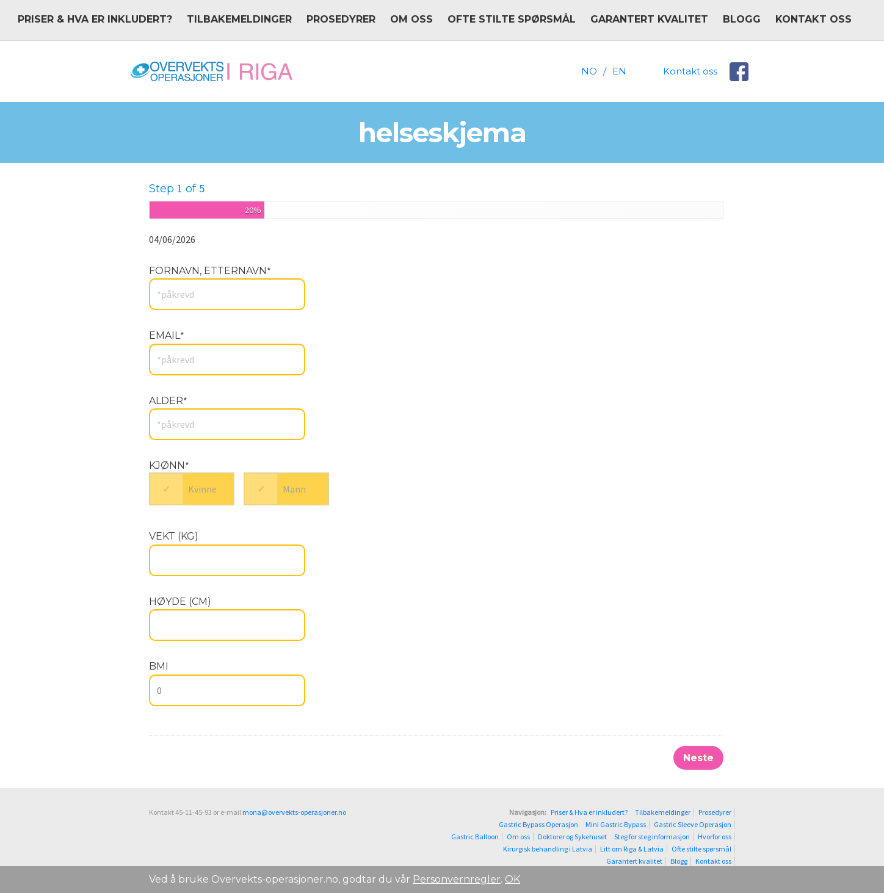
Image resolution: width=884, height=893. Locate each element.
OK (512, 879)
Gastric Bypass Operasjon (538, 824)
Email (166, 335)
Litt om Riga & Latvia (632, 849)
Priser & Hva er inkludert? (95, 19)
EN (619, 71)
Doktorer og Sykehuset (572, 837)
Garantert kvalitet (649, 19)
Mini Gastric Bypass (615, 824)
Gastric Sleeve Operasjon (692, 824)
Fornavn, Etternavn (210, 271)
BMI (158, 666)
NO (589, 71)
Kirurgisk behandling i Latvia (547, 849)
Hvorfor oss (714, 837)
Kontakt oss (813, 19)
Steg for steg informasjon (652, 837)
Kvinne (202, 489)
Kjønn (169, 465)
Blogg (742, 19)
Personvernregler (457, 879)
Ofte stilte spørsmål (511, 19)
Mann (294, 489)
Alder (168, 401)
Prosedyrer (340, 19)
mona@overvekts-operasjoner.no (294, 812)
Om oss (411, 19)
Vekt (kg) (173, 536)
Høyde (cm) (180, 601)
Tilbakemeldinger (239, 19)
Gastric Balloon (475, 837)
